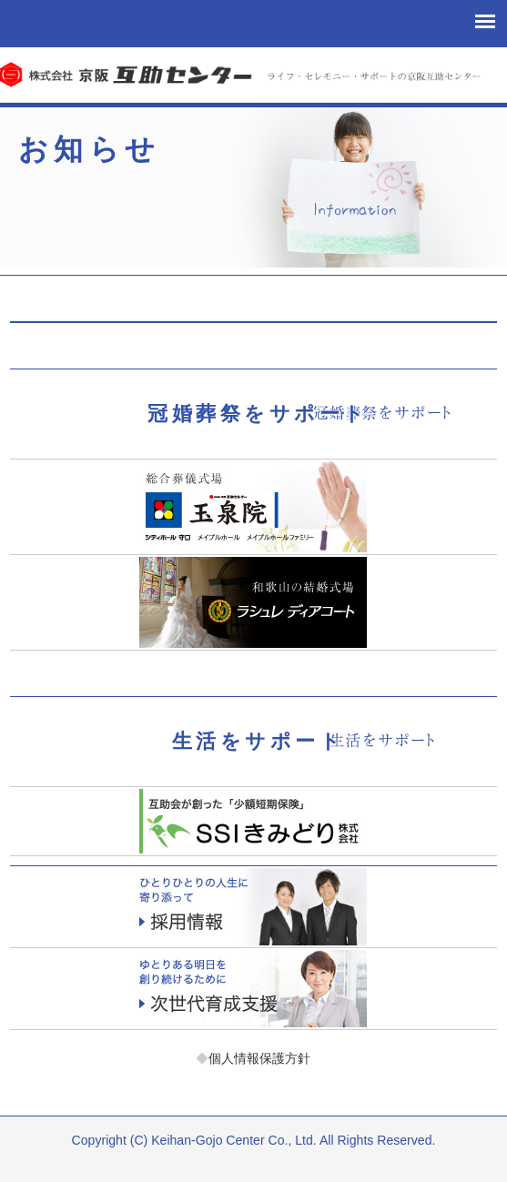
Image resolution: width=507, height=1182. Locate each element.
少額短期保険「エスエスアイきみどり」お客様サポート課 (253, 821)
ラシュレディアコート (253, 602)
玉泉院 (253, 507)
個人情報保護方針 (253, 1058)
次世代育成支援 (253, 988)
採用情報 (253, 906)
